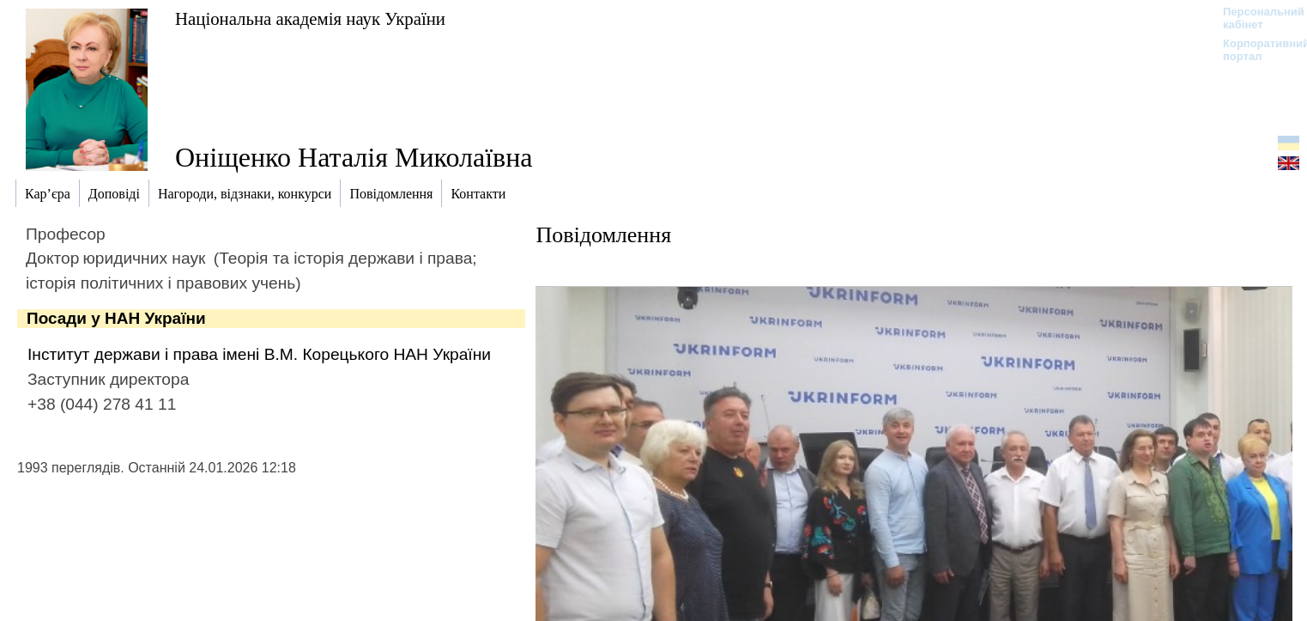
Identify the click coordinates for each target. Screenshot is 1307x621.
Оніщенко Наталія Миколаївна (354, 157)
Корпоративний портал (1255, 50)
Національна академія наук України (310, 18)
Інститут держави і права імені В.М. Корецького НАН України (259, 354)
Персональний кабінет (1255, 18)
